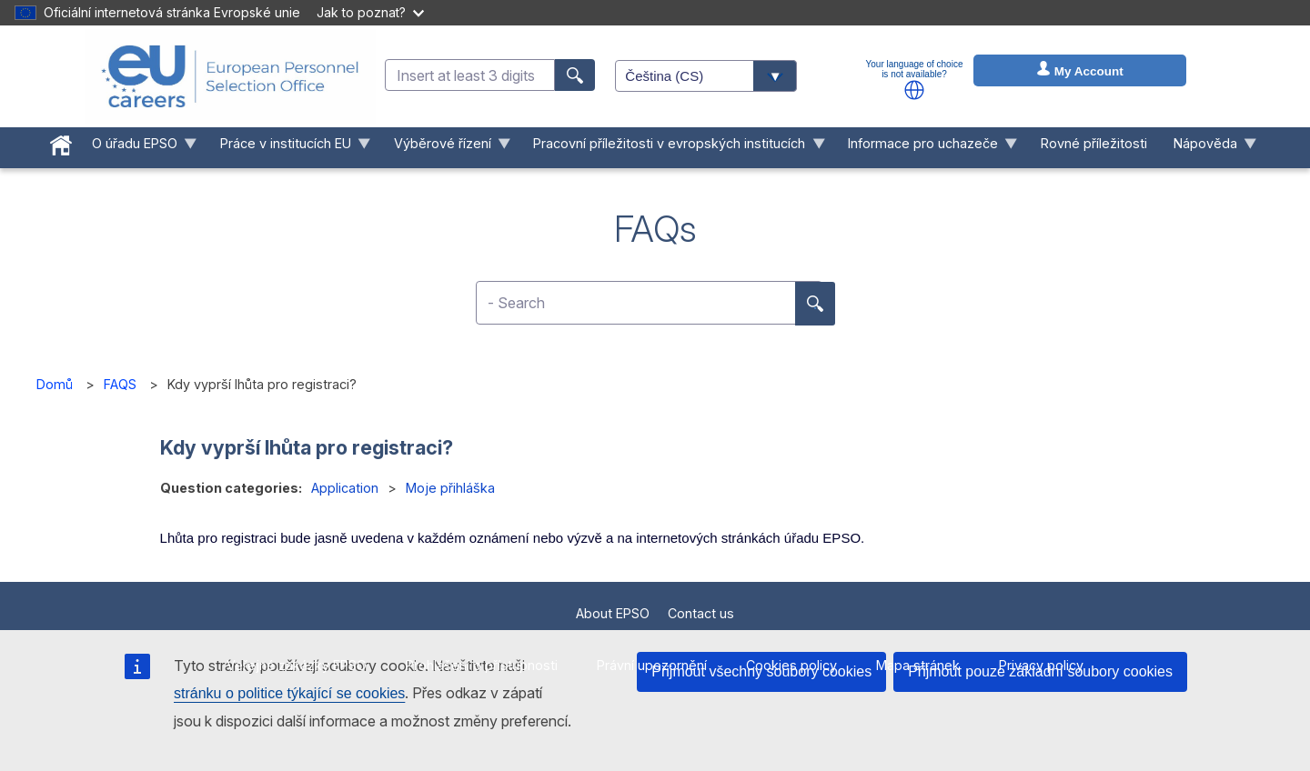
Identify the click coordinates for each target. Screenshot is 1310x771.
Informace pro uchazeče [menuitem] (926, 147)
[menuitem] (61, 141)
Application (344, 488)
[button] (914, 90)
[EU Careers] (230, 76)
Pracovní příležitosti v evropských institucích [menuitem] (672, 147)
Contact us (701, 613)
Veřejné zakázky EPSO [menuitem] (297, 665)
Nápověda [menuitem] (1208, 147)
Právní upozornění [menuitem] (652, 665)
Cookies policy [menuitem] (791, 665)
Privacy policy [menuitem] (1041, 665)
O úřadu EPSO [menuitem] (138, 147)
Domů (54, 384)
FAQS (120, 384)
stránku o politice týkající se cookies (289, 693)
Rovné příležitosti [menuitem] (1094, 143)
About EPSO (613, 613)
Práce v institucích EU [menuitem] (288, 147)
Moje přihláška (450, 488)
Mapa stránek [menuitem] (918, 665)
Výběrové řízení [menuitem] (445, 147)
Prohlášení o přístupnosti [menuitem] (482, 665)
